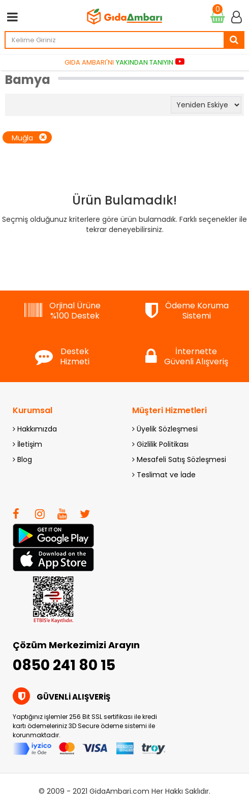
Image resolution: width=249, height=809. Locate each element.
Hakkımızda (35, 429)
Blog (22, 459)
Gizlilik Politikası (160, 444)
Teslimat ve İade (164, 475)
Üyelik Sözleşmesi (165, 429)
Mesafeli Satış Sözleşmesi (179, 459)
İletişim (27, 444)
